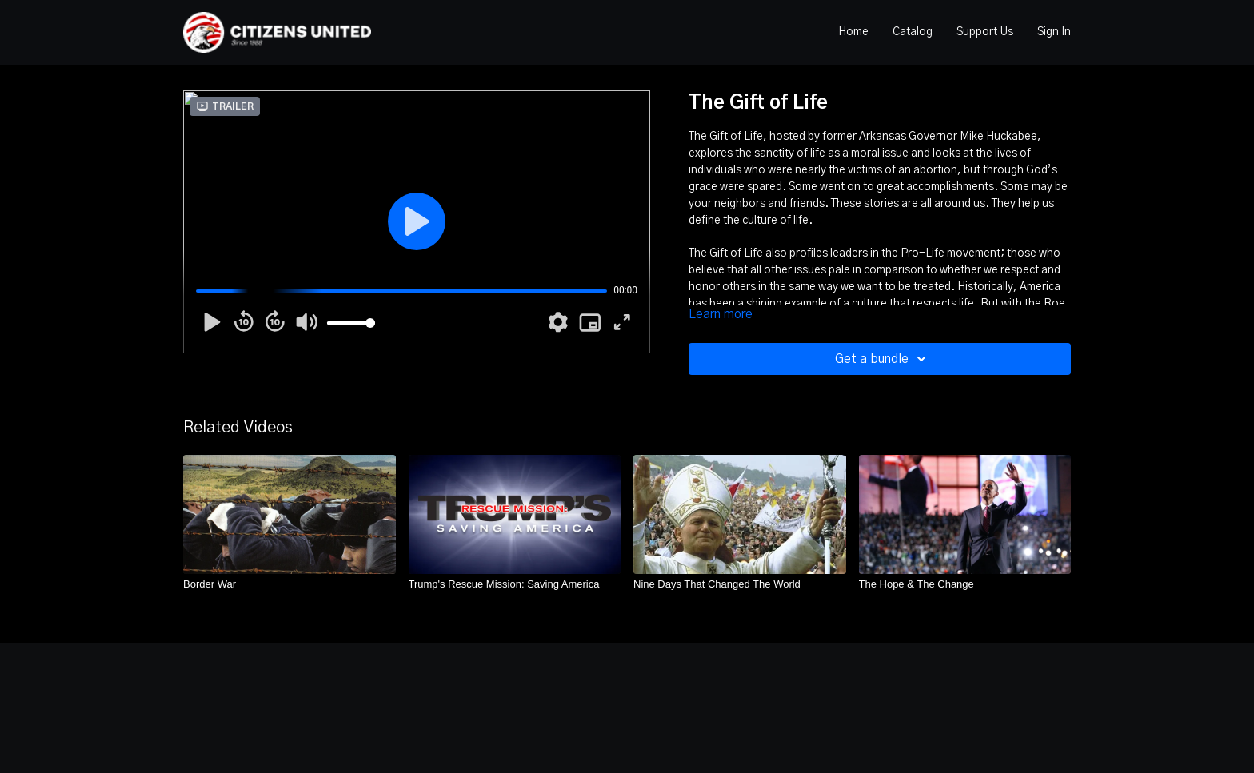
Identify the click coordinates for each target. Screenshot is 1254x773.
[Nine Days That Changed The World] (739, 584)
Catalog (913, 32)
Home (853, 32)
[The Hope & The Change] (965, 584)
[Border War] (289, 584)
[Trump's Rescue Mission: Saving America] (515, 584)
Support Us (984, 32)
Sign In (1054, 32)
